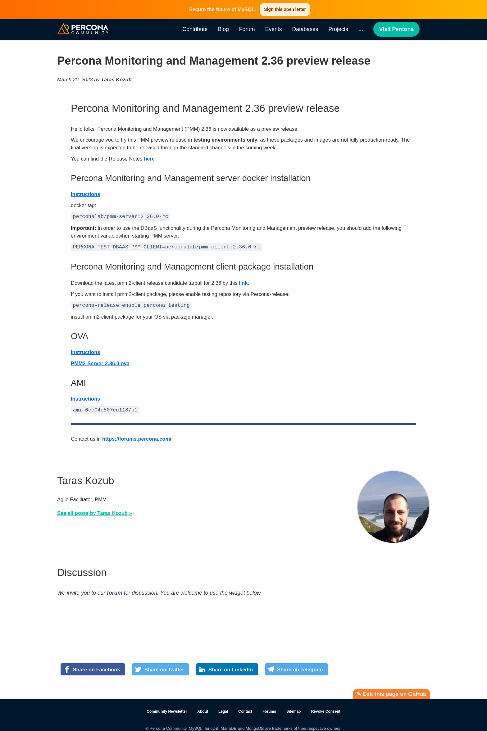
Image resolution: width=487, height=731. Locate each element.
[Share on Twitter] (160, 667)
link (243, 281)
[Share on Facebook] (93, 667)
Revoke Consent (325, 709)
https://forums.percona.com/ (136, 436)
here (149, 158)
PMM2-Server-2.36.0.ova (100, 361)
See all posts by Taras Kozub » (94, 510)
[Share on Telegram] (296, 667)
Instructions (85, 194)
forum (114, 590)
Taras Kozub (116, 79)
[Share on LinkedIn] (227, 667)
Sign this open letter (285, 9)
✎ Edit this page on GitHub (391, 691)
